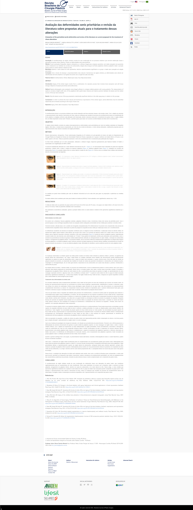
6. (46, 406)
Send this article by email (138, 27)
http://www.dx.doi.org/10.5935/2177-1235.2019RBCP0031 (61, 47)
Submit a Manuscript (72, 462)
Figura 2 (85, 148)
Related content (107, 51)
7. (46, 411)
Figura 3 (54, 150)
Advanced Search (125, 7)
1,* (60, 42)
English (134, 2)
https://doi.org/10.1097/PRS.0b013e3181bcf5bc (70, 413)
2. (46, 385)
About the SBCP (52, 464)
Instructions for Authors (100, 7)
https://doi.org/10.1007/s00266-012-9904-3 (77, 387)
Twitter (134, 47)
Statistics (86, 51)
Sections (50, 467)
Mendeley (135, 35)
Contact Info (51, 472)
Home (71, 7)
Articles (113, 7)
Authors (86, 7)
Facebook (134, 43)
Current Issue (111, 462)
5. (46, 400)
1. (46, 378)
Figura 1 (89, 146)
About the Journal (53, 462)
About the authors (69, 51)
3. (46, 390)
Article (48, 51)
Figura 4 (90, 150)
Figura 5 (91, 234)
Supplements (111, 465)
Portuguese (143, 2)
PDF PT (134, 19)
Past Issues (111, 464)
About (78, 7)
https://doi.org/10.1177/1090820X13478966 (62, 418)
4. (46, 395)
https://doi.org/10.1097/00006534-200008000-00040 (60, 403)
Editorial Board (52, 465)
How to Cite (135, 31)
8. (46, 416)
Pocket (134, 39)
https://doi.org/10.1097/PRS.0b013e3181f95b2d (90, 392)
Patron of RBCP (52, 471)
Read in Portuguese (137, 15)
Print (133, 23)
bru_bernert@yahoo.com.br (59, 445)
